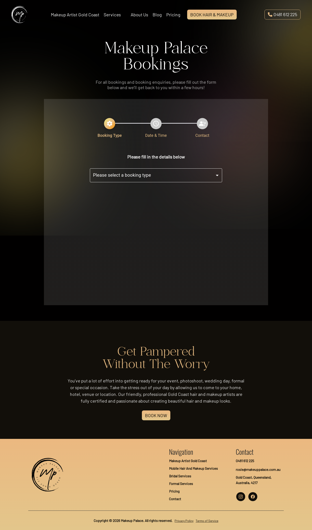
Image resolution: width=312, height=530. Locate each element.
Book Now (156, 415)
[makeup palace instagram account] (241, 496)
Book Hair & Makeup (212, 14)
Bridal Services (180, 476)
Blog (157, 14)
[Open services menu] (124, 15)
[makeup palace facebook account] (253, 496)
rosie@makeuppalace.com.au (258, 469)
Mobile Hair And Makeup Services (193, 468)
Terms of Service (207, 521)
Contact (175, 499)
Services (112, 14)
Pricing (173, 14)
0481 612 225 (282, 14)
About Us (139, 14)
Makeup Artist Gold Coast (75, 14)
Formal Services (181, 483)
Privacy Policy (184, 521)
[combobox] (156, 175)
